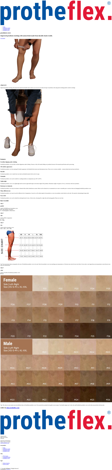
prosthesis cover (6, 30)
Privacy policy (6, 464)
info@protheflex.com (4, 442)
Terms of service (6, 463)
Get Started (2, 38)
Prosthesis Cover (6, 458)
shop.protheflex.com (12, 408)
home (4, 26)
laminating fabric (6, 29)
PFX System (5, 456)
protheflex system (6, 28)
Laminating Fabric (6, 457)
